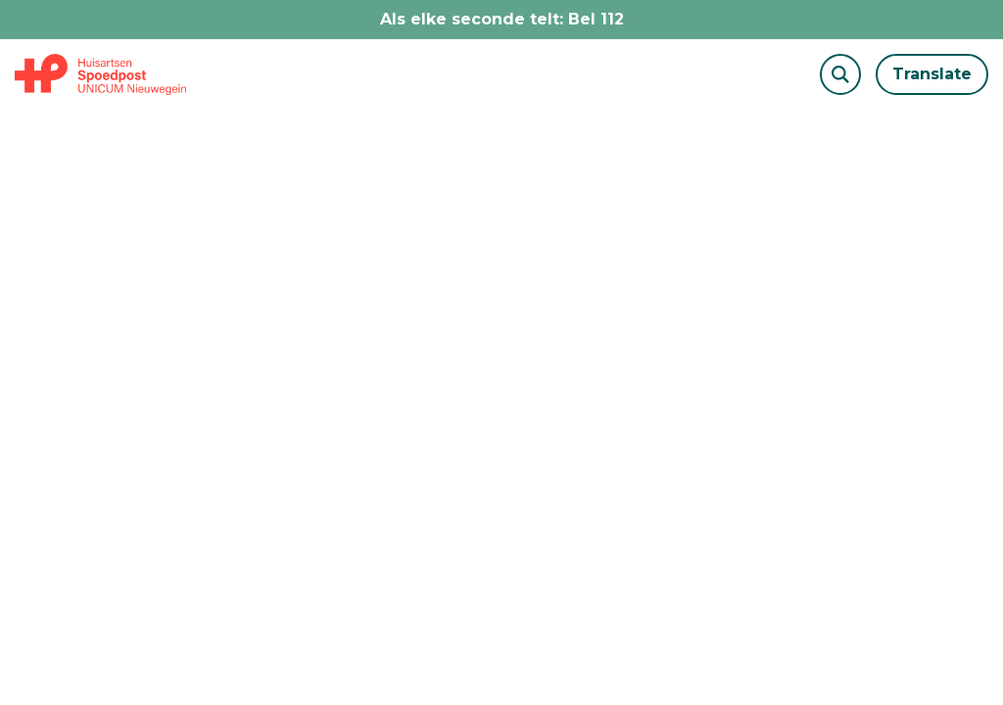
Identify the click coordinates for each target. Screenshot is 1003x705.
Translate (932, 74)
